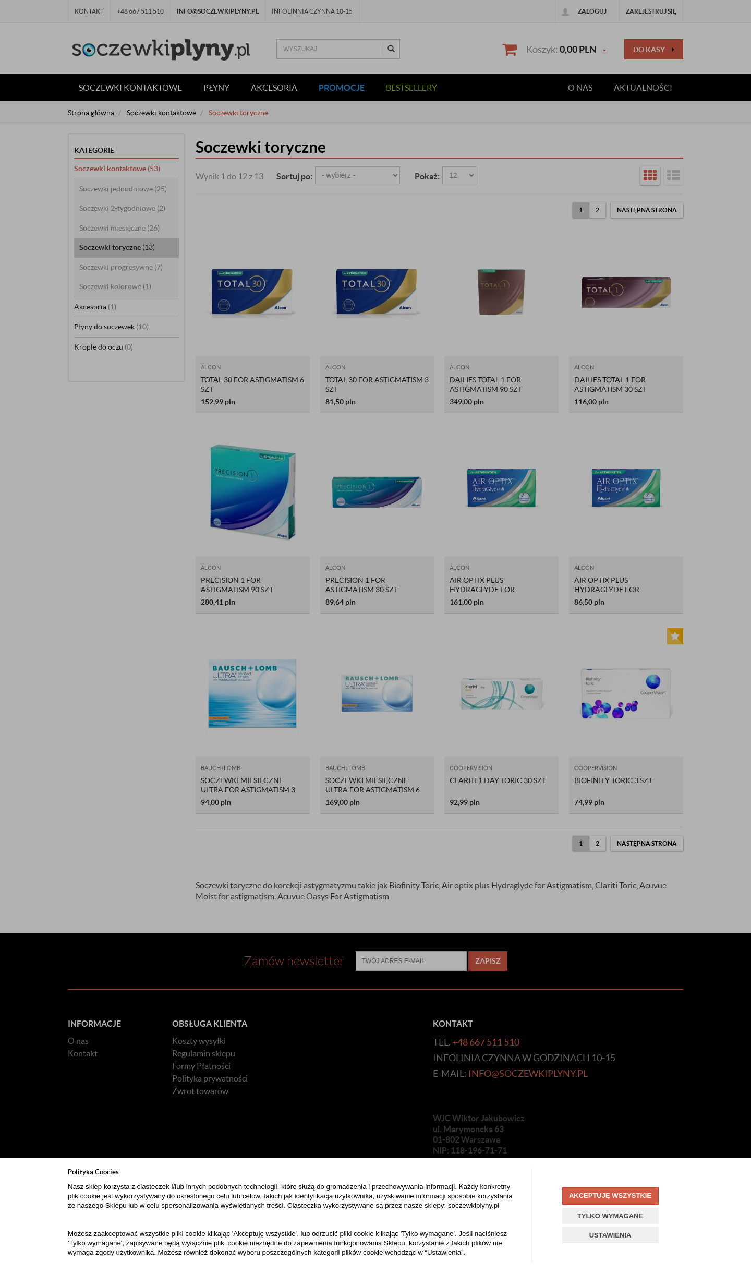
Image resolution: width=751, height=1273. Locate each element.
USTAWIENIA (610, 1235)
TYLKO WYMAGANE (610, 1216)
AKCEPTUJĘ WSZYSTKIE (610, 1195)
